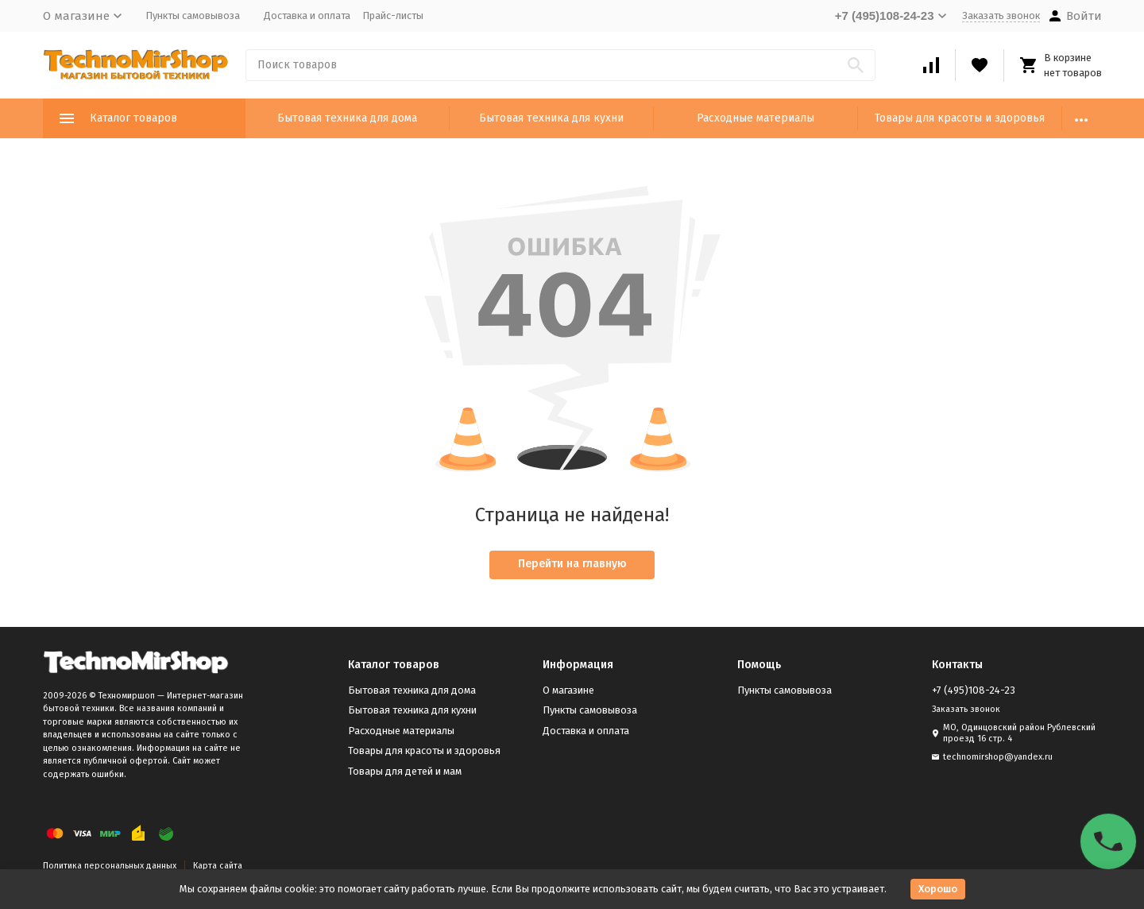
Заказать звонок (1001, 15)
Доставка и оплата (307, 15)
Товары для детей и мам (405, 771)
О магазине (568, 690)
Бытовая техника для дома (347, 118)
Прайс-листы (392, 15)
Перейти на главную (572, 564)
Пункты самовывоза (192, 15)
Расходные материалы (755, 118)
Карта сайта (217, 866)
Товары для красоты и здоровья (960, 118)
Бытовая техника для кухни (551, 118)
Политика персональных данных (109, 866)
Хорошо (937, 889)
